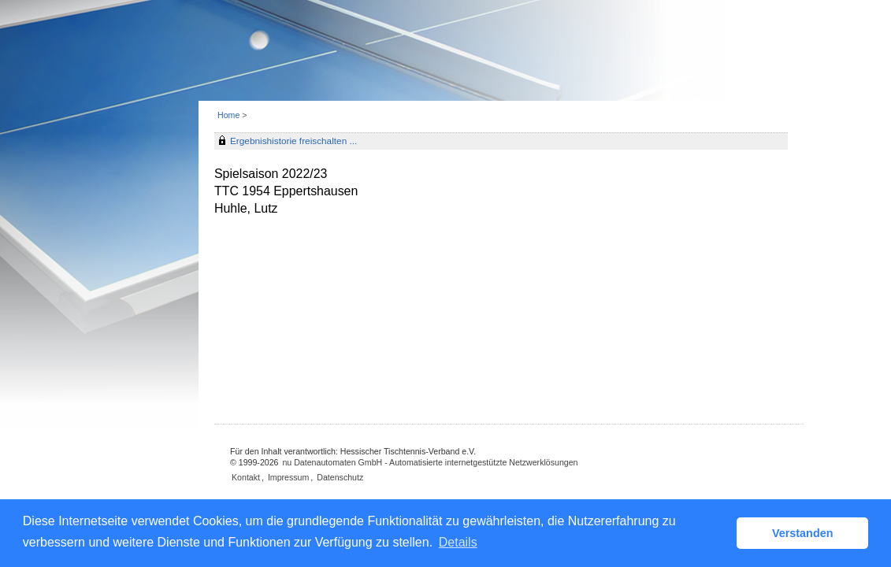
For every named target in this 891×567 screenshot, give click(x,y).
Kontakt (246, 477)
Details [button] (458, 542)
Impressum (288, 477)
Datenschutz (340, 477)
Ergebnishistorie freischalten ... (293, 140)
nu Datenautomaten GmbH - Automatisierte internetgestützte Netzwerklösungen (429, 462)
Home (228, 115)
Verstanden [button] (802, 533)
